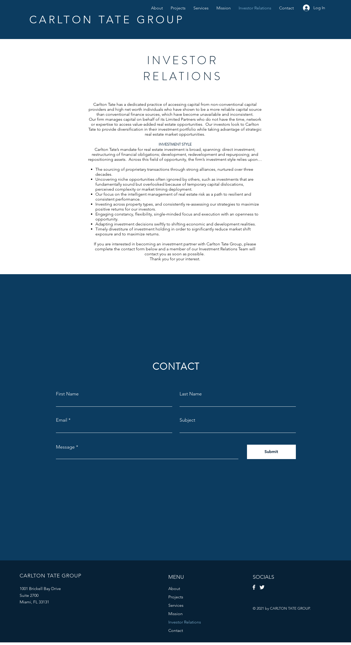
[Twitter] (262, 587)
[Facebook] (254, 587)
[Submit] (271, 452)
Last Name (191, 394)
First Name (67, 394)
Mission (175, 613)
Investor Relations (184, 622)
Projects (175, 596)
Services (175, 605)
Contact (175, 630)
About (174, 588)
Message (65, 447)
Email (61, 420)
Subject (187, 420)
